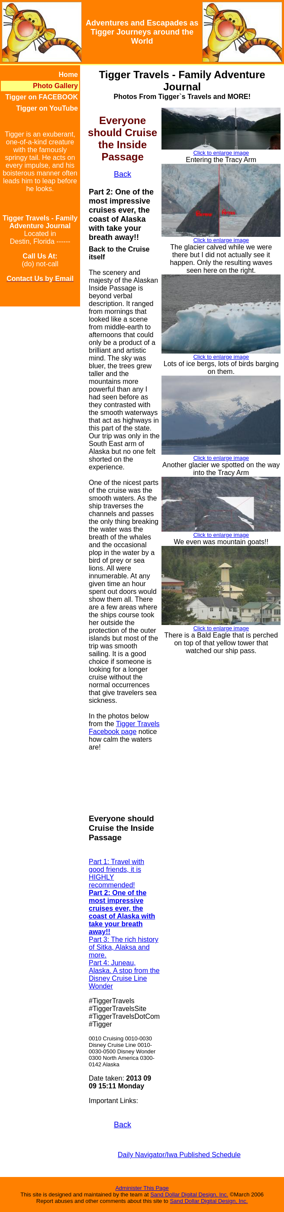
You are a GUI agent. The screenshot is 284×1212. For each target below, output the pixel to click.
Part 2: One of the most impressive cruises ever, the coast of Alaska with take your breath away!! (122, 912)
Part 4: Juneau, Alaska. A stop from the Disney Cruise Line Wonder (124, 974)
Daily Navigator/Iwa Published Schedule (179, 1154)
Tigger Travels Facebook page (124, 727)
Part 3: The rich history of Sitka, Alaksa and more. (123, 947)
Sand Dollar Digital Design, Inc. (189, 1194)
